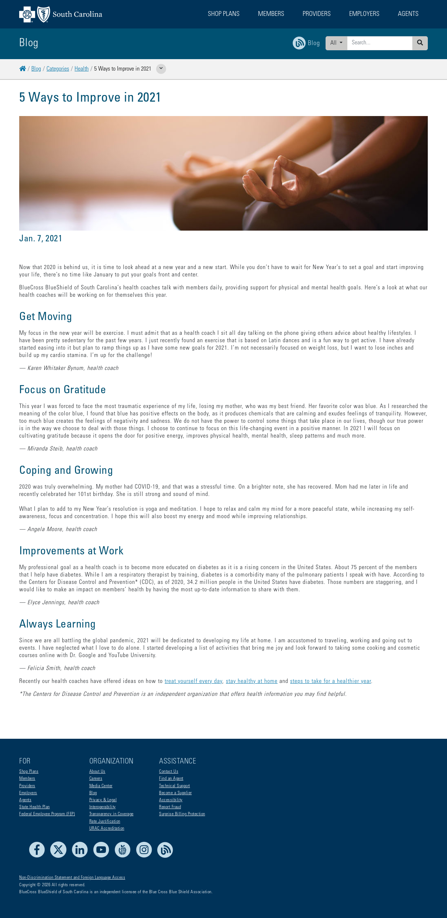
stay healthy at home (252, 681)
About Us (97, 771)
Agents (25, 800)
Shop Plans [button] (224, 14)
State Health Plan (34, 807)
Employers (28, 793)
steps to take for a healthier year (330, 681)
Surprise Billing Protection (182, 814)
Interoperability (102, 807)
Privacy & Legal (103, 800)
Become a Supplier (175, 793)
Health (82, 69)
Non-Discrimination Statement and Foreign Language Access (72, 877)
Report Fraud (170, 807)
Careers (96, 778)
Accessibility (171, 800)
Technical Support (174, 786)
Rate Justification (104, 821)
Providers (27, 786)
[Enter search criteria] (380, 43)
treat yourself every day (193, 681)
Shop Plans (28, 771)
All (334, 43)
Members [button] (271, 14)
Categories (58, 69)
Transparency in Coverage (111, 814)
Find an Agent (171, 778)
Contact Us (168, 771)
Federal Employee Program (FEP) (47, 814)
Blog (36, 69)
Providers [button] (317, 14)
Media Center (101, 786)
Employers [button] (364, 14)
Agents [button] (408, 14)
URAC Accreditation (106, 828)
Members (27, 778)
